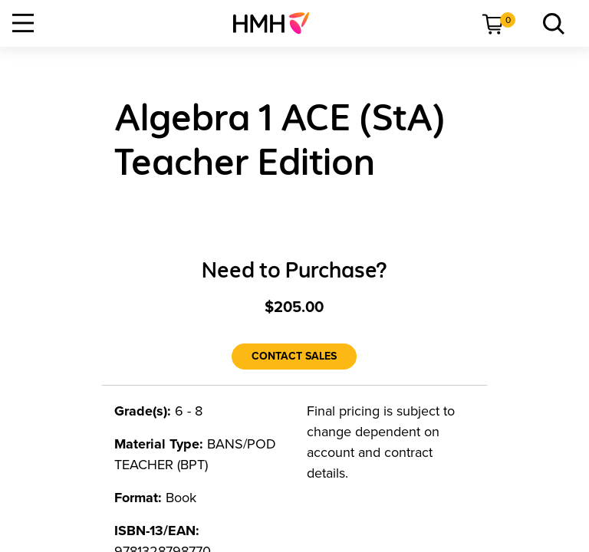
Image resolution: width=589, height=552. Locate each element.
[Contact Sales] (294, 356)
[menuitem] (277, 23)
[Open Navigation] (23, 23)
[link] (277, 23)
